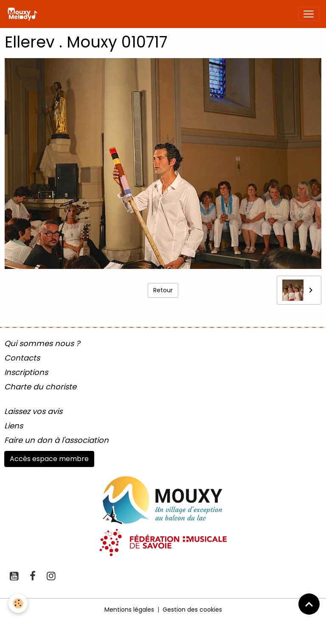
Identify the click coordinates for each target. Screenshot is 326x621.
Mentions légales (129, 609)
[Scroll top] (309, 604)
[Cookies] (18, 603)
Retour (163, 290)
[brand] (24, 14)
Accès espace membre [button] (49, 459)
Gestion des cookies (192, 609)
